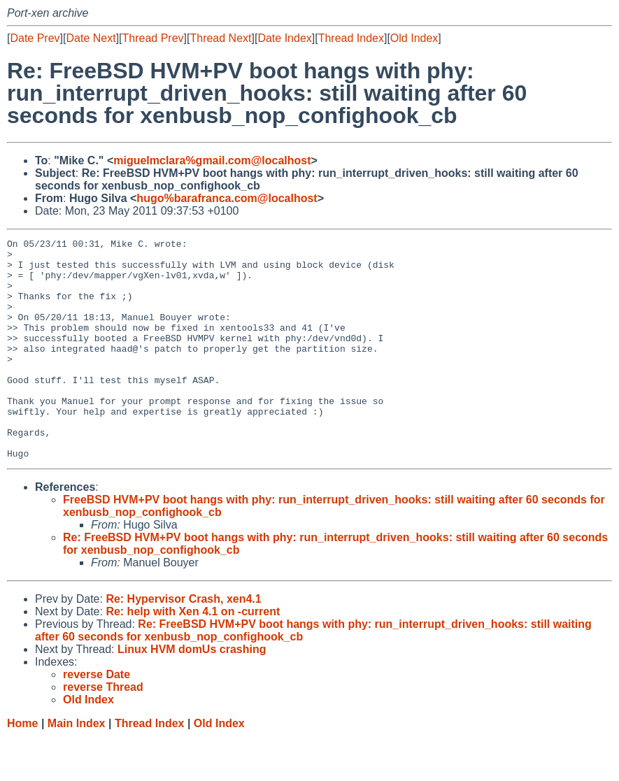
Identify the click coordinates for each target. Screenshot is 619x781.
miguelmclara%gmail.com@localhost (212, 160)
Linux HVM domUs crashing (192, 693)
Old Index (414, 38)
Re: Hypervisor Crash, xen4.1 (183, 643)
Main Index (77, 767)
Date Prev (34, 38)
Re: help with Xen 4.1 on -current (193, 655)
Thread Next (220, 38)
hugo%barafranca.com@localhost (226, 198)
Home (22, 767)
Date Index (284, 38)
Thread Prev (153, 38)
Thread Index (351, 38)
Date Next (90, 38)
